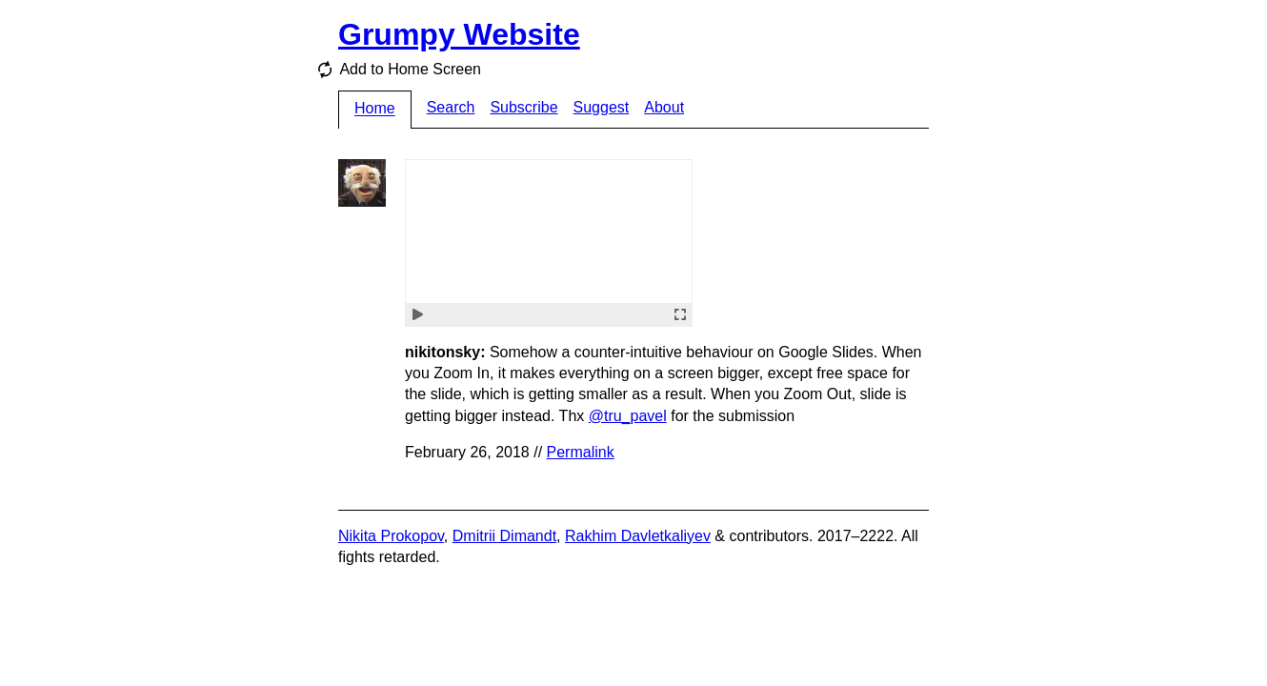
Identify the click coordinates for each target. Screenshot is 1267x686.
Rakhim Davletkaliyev (638, 536)
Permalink (580, 452)
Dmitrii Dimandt (504, 536)
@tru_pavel (628, 416)
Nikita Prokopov (391, 536)
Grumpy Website (459, 34)
